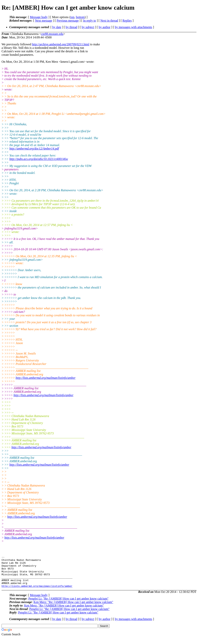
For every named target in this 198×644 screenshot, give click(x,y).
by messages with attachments (133, 27)
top (72, 17)
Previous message (68, 20)
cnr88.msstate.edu (52, 34)
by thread (71, 27)
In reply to (89, 20)
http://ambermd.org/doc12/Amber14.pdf (34, 148)
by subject (88, 27)
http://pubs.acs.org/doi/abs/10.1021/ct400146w (38, 159)
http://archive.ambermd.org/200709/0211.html (60, 44)
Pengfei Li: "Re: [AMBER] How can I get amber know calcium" (68, 605)
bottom (80, 17)
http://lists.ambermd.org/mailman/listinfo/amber (46, 377)
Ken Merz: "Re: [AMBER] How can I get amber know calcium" (73, 608)
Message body (39, 17)
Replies (127, 20)
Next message (43, 20)
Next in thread (109, 20)
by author (104, 27)
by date (56, 27)
